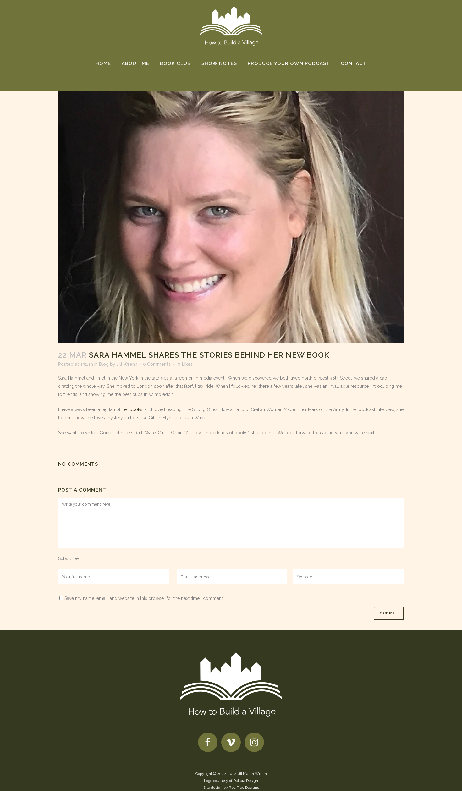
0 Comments (157, 364)
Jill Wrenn (127, 364)
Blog (104, 364)
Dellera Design (245, 780)
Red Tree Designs (244, 787)
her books (132, 409)
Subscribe (68, 558)
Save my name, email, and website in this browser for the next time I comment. (144, 598)
